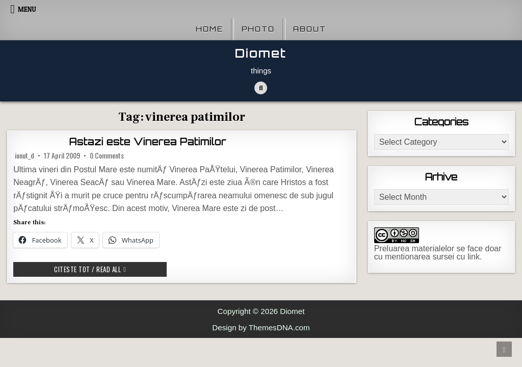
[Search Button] (260, 88)
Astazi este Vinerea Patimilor (147, 141)
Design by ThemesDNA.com (260, 327)
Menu (27, 9)
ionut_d (24, 155)
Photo (258, 29)
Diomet (260, 53)
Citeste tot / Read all (110, 269)
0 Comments (107, 155)
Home (209, 29)
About (309, 29)
